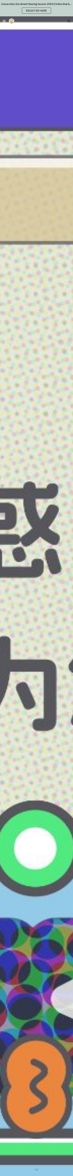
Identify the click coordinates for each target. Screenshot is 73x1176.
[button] (4, 21)
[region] (36, 8)
